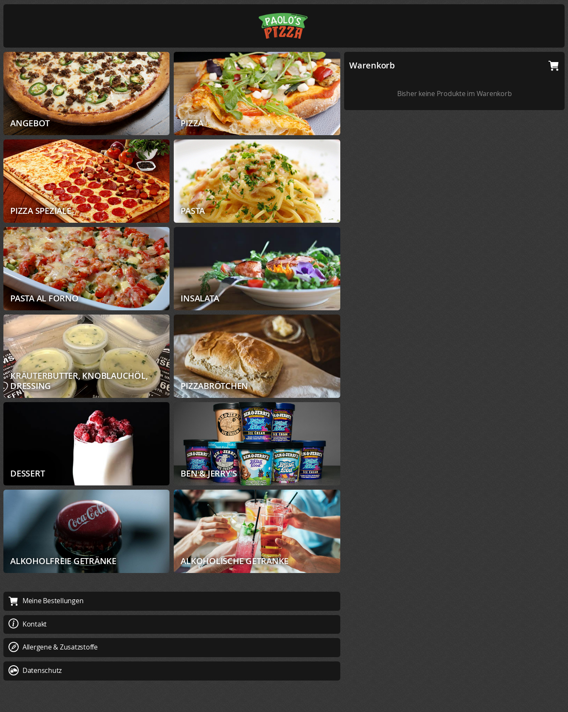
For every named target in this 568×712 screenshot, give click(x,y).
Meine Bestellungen (45, 600)
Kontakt (27, 624)
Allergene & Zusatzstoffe (53, 647)
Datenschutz (35, 670)
